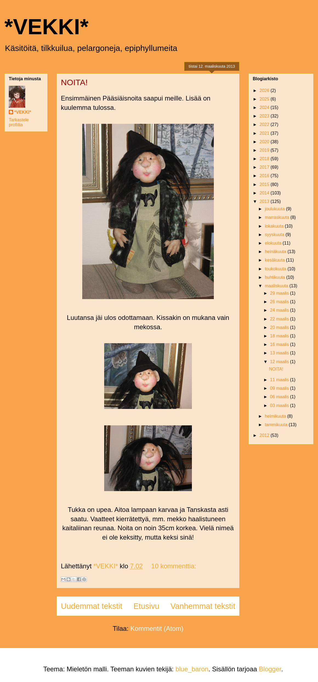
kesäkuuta (275, 260)
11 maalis (280, 379)
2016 (265, 175)
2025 (265, 99)
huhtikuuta (275, 277)
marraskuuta (277, 217)
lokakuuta (275, 226)
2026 (265, 90)
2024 (265, 107)
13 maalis (280, 353)
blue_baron (191, 669)
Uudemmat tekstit (91, 606)
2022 (265, 124)
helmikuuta (276, 416)
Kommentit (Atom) (156, 628)
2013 (265, 201)
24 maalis (280, 310)
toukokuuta (276, 269)
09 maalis (280, 388)
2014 (265, 193)
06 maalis (280, 396)
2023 (265, 116)
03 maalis (280, 405)
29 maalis (280, 293)
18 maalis (280, 336)
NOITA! (74, 82)
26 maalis (280, 301)
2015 (265, 184)
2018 (265, 158)
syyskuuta (275, 234)
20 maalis (280, 327)
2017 (265, 167)
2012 (265, 435)
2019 (265, 150)
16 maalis (280, 344)
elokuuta (274, 243)
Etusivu (146, 606)
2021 (265, 133)
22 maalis (280, 319)
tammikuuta (277, 424)
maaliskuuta (277, 285)
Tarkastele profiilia (19, 122)
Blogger (270, 669)
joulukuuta (275, 209)
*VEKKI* (46, 27)
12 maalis (280, 361)
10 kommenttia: (173, 566)
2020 (265, 141)
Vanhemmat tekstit (203, 606)
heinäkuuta (276, 251)
